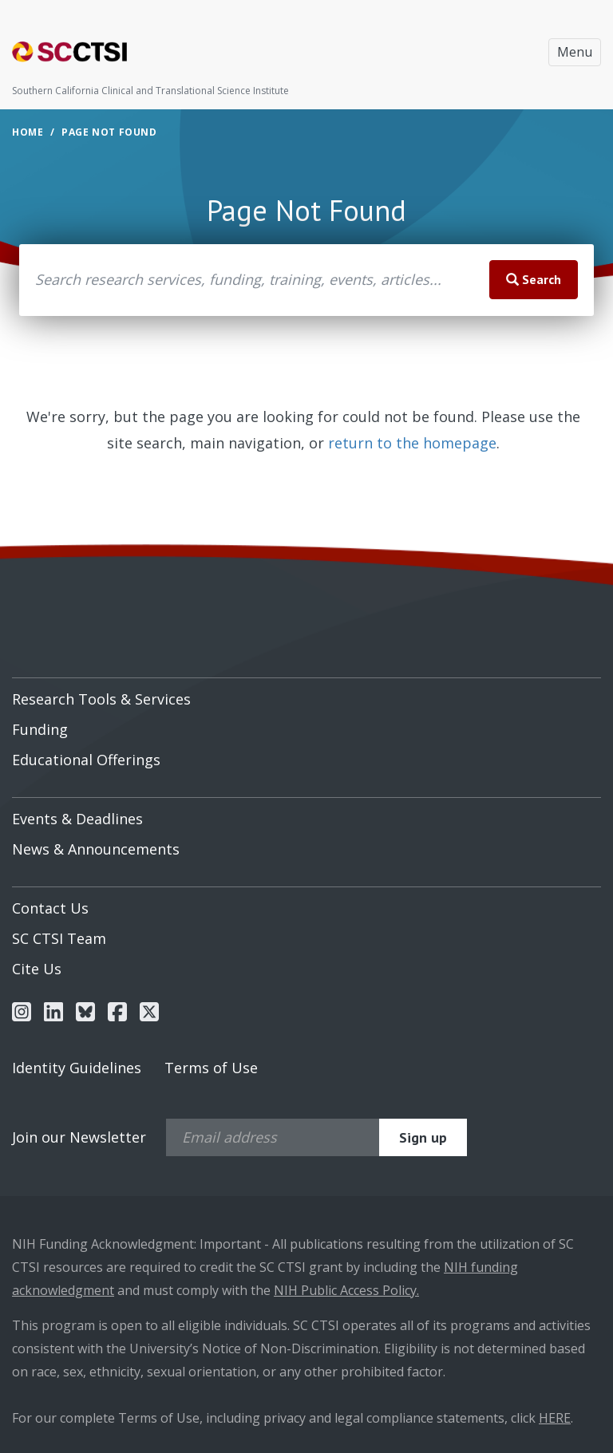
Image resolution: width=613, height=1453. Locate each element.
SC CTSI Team (59, 938)
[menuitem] (306, 693)
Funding (40, 729)
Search (533, 279)
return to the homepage (412, 442)
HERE (555, 1418)
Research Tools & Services (101, 699)
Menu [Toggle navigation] (574, 52)
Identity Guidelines (76, 1067)
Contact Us (50, 908)
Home (27, 132)
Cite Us (36, 968)
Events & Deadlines (77, 818)
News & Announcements (96, 849)
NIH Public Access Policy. (346, 1290)
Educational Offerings (86, 759)
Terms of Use (211, 1067)
